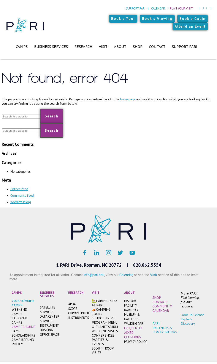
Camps (22, 46)
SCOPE (72, 309)
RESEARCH (76, 293)
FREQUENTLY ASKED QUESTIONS (133, 332)
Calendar (158, 8)
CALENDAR (160, 310)
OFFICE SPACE (49, 334)
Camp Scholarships (23, 333)
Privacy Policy (135, 342)
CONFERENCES (103, 335)
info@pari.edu (94, 275)
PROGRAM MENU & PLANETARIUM (105, 324)
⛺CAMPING (101, 309)
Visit (103, 46)
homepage (127, 99)
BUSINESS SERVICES (47, 294)
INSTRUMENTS (78, 318)
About (120, 46)
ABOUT (129, 293)
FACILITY (130, 305)
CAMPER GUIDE (23, 326)
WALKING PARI (134, 323)
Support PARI (135, 8)
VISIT (96, 293)
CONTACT (159, 302)
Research (83, 46)
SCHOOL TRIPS (103, 318)
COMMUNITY (162, 306)
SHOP (156, 297)
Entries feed (19, 189)
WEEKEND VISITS (105, 331)
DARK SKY (131, 310)
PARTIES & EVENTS (100, 341)
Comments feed (22, 195)
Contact (157, 46)
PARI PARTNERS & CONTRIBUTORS (164, 327)
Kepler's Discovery (188, 321)
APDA (72, 304)
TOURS (97, 314)
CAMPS (17, 293)
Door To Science (192, 315)
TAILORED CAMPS (19, 320)
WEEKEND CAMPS (19, 311)
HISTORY (130, 301)
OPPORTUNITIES (80, 313)
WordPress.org (20, 202)
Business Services (51, 46)
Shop (138, 46)
